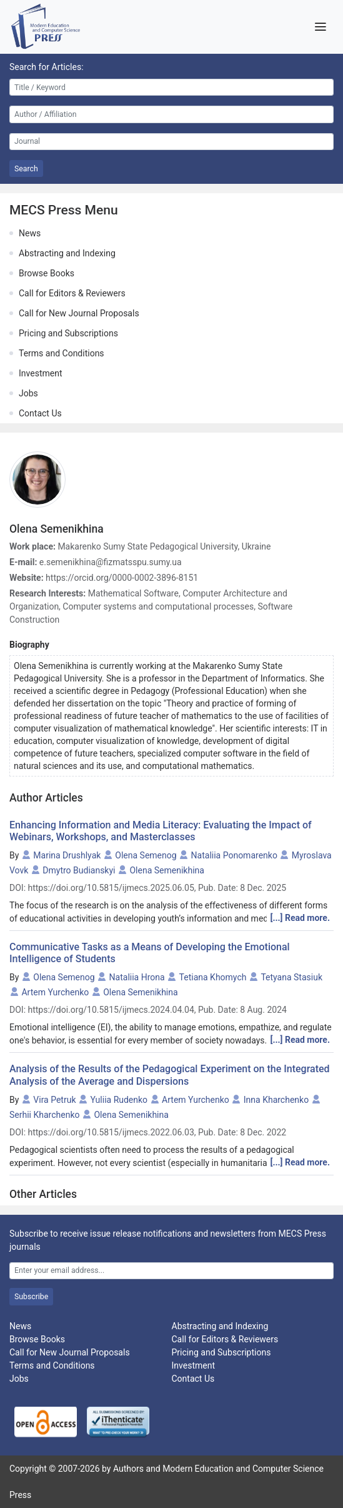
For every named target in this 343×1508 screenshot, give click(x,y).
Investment (40, 373)
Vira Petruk (54, 1100)
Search (26, 168)
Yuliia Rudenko (118, 1100)
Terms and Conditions (61, 353)
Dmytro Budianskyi (78, 870)
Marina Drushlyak (67, 855)
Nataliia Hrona (137, 977)
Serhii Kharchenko (44, 1115)
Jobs (28, 393)
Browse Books (46, 273)
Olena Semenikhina (166, 870)
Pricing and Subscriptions (68, 333)
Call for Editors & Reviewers (72, 293)
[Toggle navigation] (320, 27)
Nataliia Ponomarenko (234, 855)
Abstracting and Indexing (67, 253)
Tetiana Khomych (213, 977)
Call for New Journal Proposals (79, 313)
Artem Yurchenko (55, 992)
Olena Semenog (145, 855)
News (30, 233)
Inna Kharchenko (276, 1100)
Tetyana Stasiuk (291, 977)
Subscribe (31, 1296)
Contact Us (40, 413)
